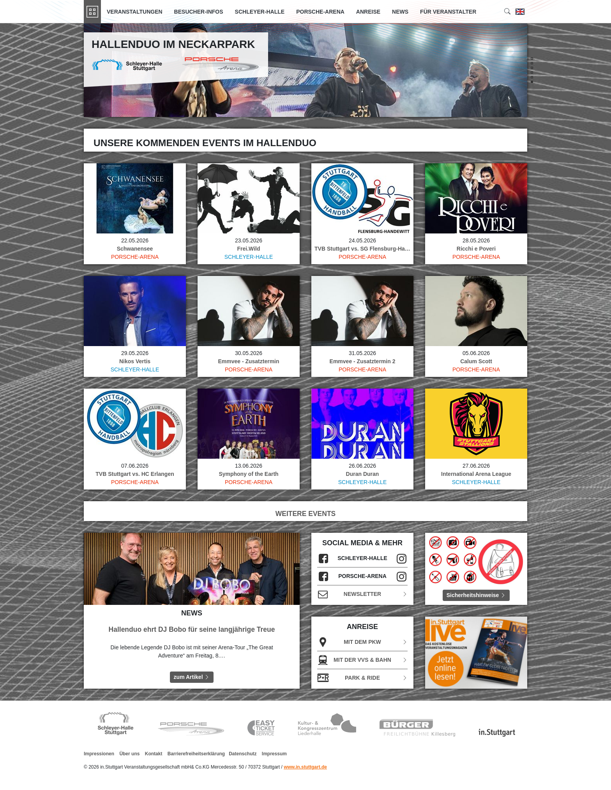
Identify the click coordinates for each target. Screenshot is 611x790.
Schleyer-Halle (260, 12)
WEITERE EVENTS (305, 514)
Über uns (129, 753)
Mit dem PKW (362, 642)
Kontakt (153, 753)
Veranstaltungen (134, 12)
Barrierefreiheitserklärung (196, 753)
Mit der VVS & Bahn (362, 660)
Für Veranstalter (448, 12)
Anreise (368, 12)
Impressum (274, 753)
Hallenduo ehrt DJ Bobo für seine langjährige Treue (192, 629)
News (400, 12)
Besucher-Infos (198, 12)
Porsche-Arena (320, 12)
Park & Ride (362, 678)
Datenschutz (242, 753)
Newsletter (362, 594)
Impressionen (99, 753)
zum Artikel (192, 677)
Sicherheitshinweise (476, 595)
